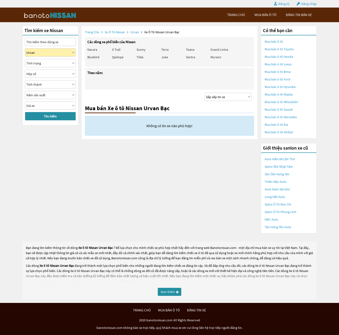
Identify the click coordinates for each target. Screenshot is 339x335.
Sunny (141, 49)
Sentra (190, 57)
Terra (165, 49)
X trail (116, 49)
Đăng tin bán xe (299, 15)
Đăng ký (284, 4)
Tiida (140, 57)
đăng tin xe (196, 310)
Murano (215, 57)
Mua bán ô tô (274, 41)
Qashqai (117, 57)
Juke (164, 57)
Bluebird (93, 57)
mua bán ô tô (265, 15)
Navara (92, 49)
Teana (190, 49)
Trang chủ (92, 32)
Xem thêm (169, 292)
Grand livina (219, 49)
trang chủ (236, 15)
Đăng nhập (309, 4)
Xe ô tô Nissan (115, 32)
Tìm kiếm (50, 116)
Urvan (135, 32)
